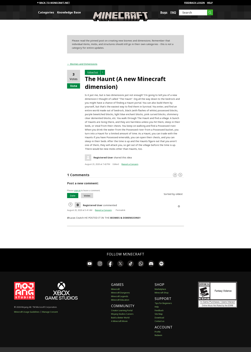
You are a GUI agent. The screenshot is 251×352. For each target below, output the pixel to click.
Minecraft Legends (119, 296)
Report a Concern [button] (129, 164)
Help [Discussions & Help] (157, 306)
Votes (87, 195)
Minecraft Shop (162, 292)
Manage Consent (50, 312)
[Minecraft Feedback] (120, 20)
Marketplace (160, 289)
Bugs (163, 12)
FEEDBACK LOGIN (194, 2)
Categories (46, 12)
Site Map (159, 314)
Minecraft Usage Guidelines (27, 312)
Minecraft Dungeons (120, 292)
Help (210, 2)
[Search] (196, 12)
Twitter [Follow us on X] (180, 175)
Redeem (158, 335)
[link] (89, 264)
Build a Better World (120, 317)
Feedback (159, 310)
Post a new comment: (83, 183)
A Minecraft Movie (119, 321)
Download (159, 317)
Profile (158, 331)
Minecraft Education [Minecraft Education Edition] (120, 300)
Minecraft (115, 289)
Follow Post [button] (92, 72)
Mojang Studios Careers (122, 314)
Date (72, 195)
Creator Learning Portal (122, 310)
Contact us (159, 321)
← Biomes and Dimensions (82, 63)
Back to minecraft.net (53, 2)
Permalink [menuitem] (120, 210)
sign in (77, 190)
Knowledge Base (69, 12)
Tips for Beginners (163, 303)
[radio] (71, 205)
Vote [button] (73, 86)
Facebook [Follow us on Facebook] (175, 175)
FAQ (173, 12)
